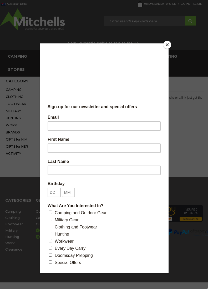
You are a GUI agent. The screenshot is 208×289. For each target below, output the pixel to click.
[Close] (167, 45)
